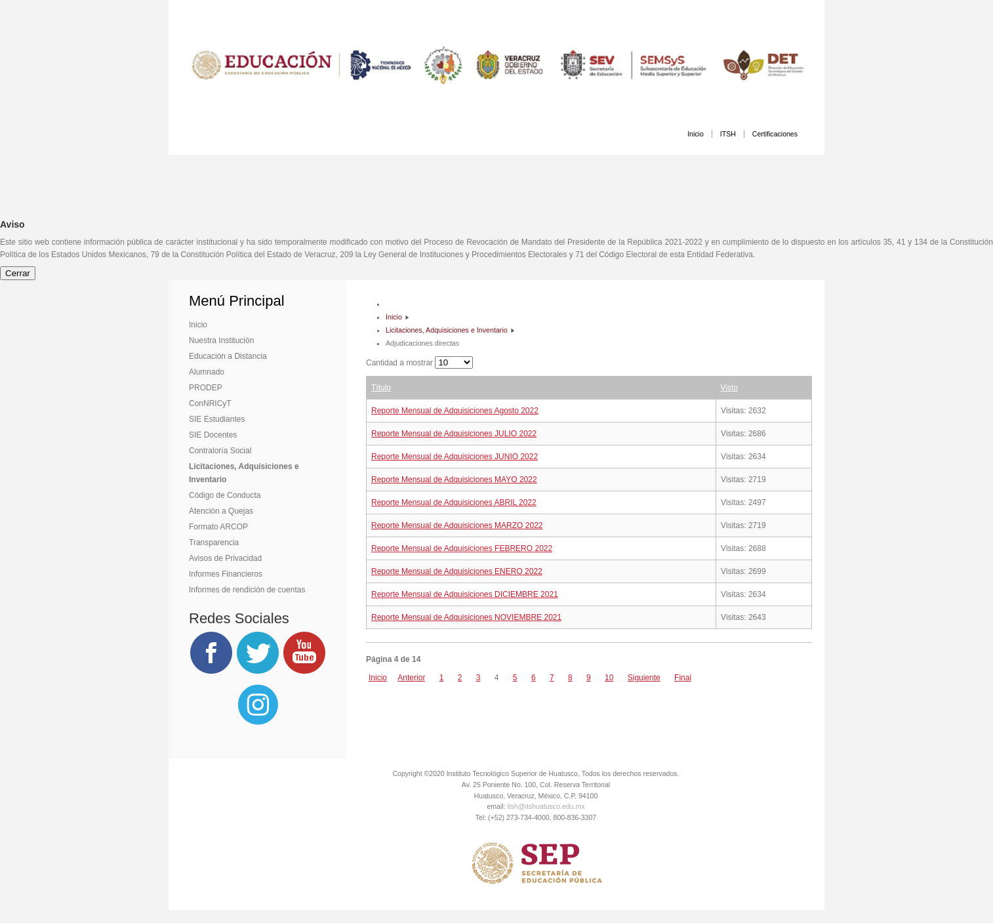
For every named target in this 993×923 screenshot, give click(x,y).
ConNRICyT (210, 403)
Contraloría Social (220, 450)
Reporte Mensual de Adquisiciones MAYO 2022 (454, 479)
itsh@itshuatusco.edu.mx (546, 806)
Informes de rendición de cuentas (247, 589)
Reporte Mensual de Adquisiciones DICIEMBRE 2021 (464, 594)
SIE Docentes (213, 435)
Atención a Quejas (221, 511)
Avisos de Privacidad (225, 558)
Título (381, 387)
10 (609, 677)
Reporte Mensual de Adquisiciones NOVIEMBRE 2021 (466, 617)
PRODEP (205, 387)
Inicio (695, 134)
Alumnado (206, 372)
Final (682, 677)
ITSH (728, 134)
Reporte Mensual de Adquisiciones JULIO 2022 (454, 433)
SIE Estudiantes (217, 419)
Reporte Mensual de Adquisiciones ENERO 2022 (456, 571)
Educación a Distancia (228, 356)
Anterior (411, 677)
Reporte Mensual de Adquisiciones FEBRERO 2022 (461, 548)
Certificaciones (775, 134)
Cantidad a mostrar (400, 362)
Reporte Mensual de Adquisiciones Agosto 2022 (454, 410)
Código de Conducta (224, 495)
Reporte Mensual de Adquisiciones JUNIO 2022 (454, 456)
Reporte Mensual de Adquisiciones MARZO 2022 (456, 525)
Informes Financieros (225, 574)
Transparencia (214, 542)
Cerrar (17, 273)
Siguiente (644, 677)
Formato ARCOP (218, 526)
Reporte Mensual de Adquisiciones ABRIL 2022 (454, 502)
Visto (729, 387)
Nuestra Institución (221, 340)
